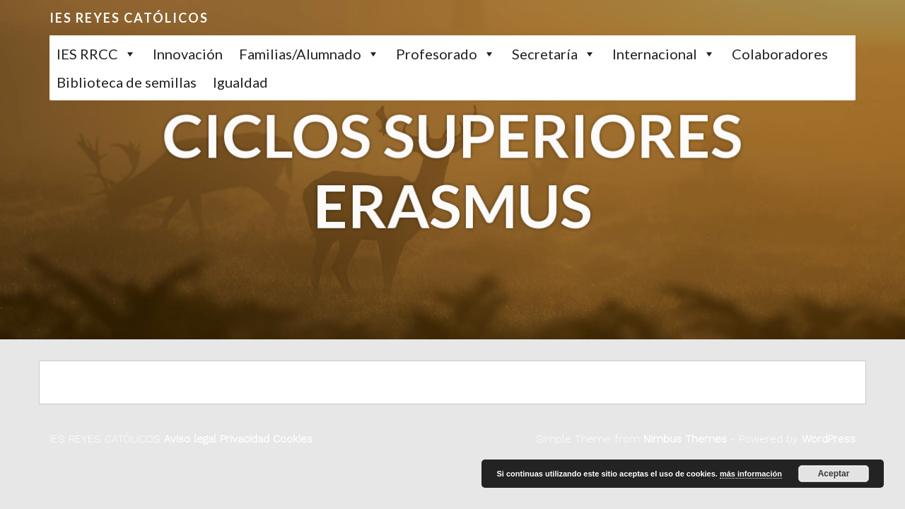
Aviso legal (190, 439)
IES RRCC (87, 53)
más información (751, 473)
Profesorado (436, 53)
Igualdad (240, 82)
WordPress (829, 439)
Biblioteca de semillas (127, 82)
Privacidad (242, 439)
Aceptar (834, 474)
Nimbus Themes (685, 439)
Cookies (291, 439)
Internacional (654, 53)
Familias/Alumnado (300, 53)
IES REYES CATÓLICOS (129, 17)
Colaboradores (780, 53)
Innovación (188, 53)
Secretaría (545, 53)
